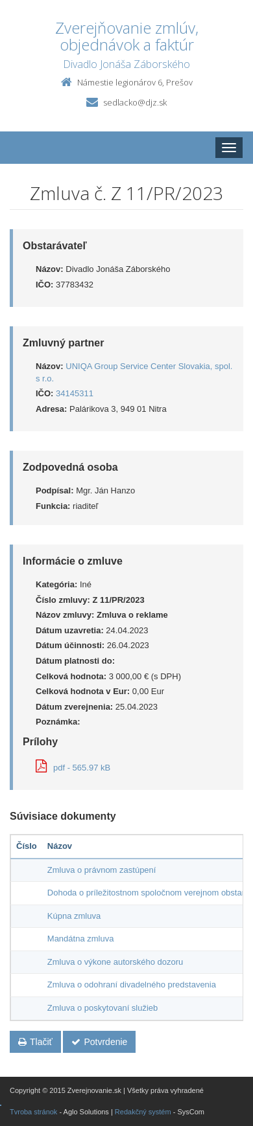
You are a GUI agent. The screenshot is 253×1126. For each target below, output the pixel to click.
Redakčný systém (143, 1112)
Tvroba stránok (33, 1112)
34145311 (74, 393)
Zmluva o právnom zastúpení (101, 870)
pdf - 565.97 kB (73, 767)
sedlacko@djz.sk (135, 102)
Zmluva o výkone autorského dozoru (115, 962)
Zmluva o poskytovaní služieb (102, 1008)
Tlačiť (35, 1042)
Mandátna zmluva (80, 938)
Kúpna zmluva (74, 916)
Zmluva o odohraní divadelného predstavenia (131, 984)
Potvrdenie (99, 1042)
